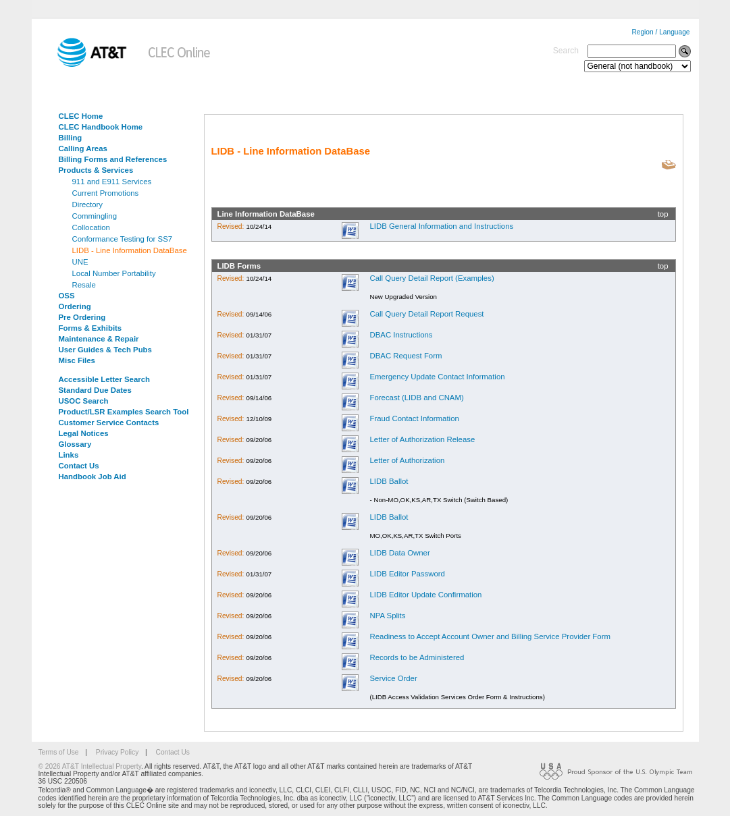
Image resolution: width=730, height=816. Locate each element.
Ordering (75, 306)
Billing (70, 138)
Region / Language (660, 32)
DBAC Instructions (400, 335)
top (663, 214)
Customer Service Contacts (109, 422)
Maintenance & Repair (99, 339)
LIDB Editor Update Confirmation (425, 595)
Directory (87, 204)
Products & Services (96, 170)
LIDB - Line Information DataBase (129, 250)
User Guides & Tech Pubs (105, 350)
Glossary (75, 444)
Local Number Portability (114, 273)
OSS (67, 296)
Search (566, 50)
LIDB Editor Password (406, 574)
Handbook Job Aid (92, 476)
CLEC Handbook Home (101, 127)
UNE (80, 262)
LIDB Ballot (388, 481)
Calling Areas (83, 148)
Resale (84, 285)
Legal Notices (84, 433)
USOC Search (84, 401)
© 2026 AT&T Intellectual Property (89, 766)
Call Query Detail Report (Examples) (431, 278)
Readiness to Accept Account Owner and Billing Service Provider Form (489, 636)
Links (69, 455)
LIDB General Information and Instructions (441, 226)
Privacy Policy (117, 752)
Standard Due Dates (95, 390)
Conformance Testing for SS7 (122, 239)
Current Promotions (105, 193)
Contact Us (79, 466)
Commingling (94, 216)
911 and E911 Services (112, 182)
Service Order (393, 678)
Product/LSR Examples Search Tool (124, 412)
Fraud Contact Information (414, 418)
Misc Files (77, 360)
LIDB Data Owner (399, 553)
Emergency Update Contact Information (436, 377)
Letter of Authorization (406, 460)
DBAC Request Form (405, 356)
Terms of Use (58, 752)
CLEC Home (81, 116)
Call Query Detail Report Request (426, 314)
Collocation (91, 227)
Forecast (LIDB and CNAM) (416, 397)
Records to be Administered (416, 657)
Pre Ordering (82, 317)
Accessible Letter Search (105, 379)
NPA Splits (387, 615)
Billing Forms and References (113, 159)
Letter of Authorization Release (422, 439)
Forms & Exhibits (90, 328)
